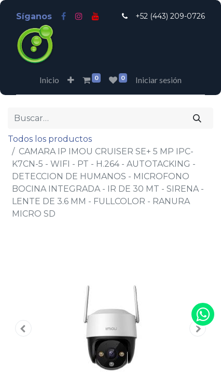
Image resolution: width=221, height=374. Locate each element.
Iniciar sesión (158, 80)
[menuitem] (49, 80)
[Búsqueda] (197, 118)
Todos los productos (50, 139)
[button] (70, 80)
